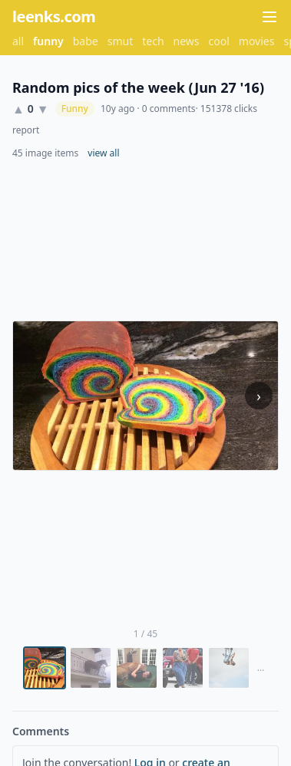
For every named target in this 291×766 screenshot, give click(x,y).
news (187, 41)
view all (103, 153)
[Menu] (269, 17)
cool (219, 41)
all (18, 41)
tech (153, 41)
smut (120, 41)
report (25, 130)
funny (48, 41)
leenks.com (53, 16)
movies (257, 41)
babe (85, 41)
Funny (74, 108)
